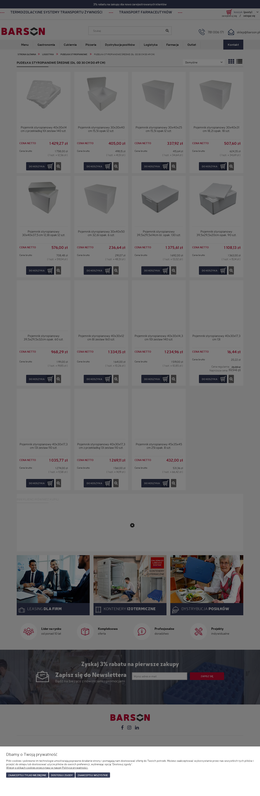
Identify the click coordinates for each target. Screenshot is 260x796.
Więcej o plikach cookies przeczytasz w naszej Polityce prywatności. (47, 767)
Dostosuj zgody (62, 775)
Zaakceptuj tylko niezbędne (27, 775)
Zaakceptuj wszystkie (93, 775)
